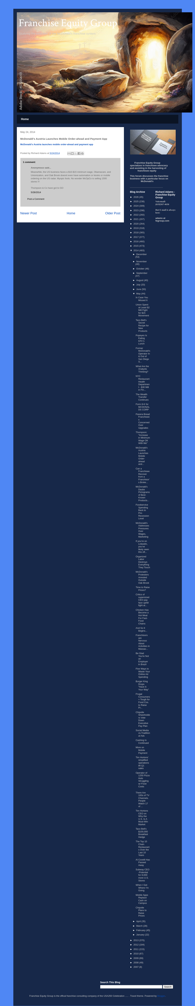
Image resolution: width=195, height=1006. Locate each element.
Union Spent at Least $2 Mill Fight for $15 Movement (143, 310)
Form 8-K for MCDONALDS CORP (143, 407)
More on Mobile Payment (141, 750)
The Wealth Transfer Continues (142, 397)
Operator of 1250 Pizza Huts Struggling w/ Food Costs (143, 779)
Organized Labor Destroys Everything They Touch (143, 562)
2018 (136, 232)
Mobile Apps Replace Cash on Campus (142, 899)
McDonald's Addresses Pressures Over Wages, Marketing (142, 530)
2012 (136, 944)
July (138, 284)
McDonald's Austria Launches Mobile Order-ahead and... (142, 456)
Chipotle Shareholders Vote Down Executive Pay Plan (143, 719)
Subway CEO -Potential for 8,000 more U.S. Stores (142, 875)
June (139, 289)
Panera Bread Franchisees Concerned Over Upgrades (143, 421)
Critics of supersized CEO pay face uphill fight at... (142, 600)
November (141, 261)
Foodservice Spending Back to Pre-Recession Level (142, 511)
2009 (136, 958)
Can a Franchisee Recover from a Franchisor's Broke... (143, 475)
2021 (136, 219)
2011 (136, 949)
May (138, 293)
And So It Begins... (141, 629)
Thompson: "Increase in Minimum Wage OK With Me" (143, 437)
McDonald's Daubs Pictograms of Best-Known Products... (143, 493)
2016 (136, 241)
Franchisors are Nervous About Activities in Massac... (143, 642)
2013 (136, 940)
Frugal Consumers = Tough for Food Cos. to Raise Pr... (143, 701)
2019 (136, 228)
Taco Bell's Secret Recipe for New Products (142, 325)
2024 (136, 206)
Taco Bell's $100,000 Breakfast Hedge (142, 832)
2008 (136, 962)
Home (25, 119)
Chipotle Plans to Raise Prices (141, 911)
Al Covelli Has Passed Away (143, 862)
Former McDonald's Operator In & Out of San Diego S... (143, 355)
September (141, 273)
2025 (136, 201)
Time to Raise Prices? (143, 588)
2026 (136, 197)
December (141, 254)
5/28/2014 (36, 192)
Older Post (112, 213)
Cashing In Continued (142, 741)
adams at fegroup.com (162, 219)
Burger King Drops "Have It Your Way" (142, 685)
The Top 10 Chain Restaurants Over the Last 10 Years (143, 848)
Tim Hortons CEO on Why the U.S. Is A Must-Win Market (142, 817)
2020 (136, 223)
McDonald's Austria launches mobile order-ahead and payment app (56, 144)
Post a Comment (35, 199)
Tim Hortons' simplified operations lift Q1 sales (142, 763)
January (140, 934)
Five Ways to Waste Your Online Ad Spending (143, 672)
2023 (136, 210)
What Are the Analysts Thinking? (142, 369)
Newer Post (28, 213)
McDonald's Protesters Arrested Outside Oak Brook (142, 577)
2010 (136, 953)
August (140, 280)
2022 (136, 214)
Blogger (161, 996)
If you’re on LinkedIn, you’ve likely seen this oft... (142, 546)
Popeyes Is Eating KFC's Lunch (141, 339)
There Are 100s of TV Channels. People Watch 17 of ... (142, 799)
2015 (136, 246)
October (140, 268)
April (138, 921)
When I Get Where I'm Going (142, 888)
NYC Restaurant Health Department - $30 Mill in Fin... (143, 383)
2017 (136, 237)
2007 (136, 967)
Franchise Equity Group (68, 23)
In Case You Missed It (142, 299)
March (139, 926)
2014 (136, 250)
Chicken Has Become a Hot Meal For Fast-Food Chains (142, 617)
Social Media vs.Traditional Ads (143, 733)
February (141, 930)
